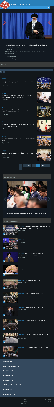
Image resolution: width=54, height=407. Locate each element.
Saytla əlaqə (48, 401)
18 (47, 166)
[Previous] (20, 165)
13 (24, 166)
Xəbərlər (6, 361)
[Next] (20, 168)
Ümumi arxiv (24, 403)
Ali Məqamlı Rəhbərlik (10, 385)
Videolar (6, 389)
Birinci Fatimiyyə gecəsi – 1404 (35, 293)
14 (29, 166)
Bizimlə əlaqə (7, 394)
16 (38, 166)
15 (34, 166)
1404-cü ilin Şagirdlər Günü (32, 280)
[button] (52, 7)
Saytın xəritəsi (48, 399)
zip (15, 59)
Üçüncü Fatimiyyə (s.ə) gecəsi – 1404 (36, 320)
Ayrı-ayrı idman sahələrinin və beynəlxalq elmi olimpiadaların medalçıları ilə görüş (27, 213)
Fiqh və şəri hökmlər (9, 366)
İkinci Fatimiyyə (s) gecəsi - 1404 (35, 307)
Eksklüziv (6, 371)
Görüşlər (4, 78)
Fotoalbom (6, 380)
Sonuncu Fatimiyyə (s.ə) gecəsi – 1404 (37, 347)
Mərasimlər (21, 239)
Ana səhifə (24, 399)
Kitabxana (6, 375)
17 (43, 166)
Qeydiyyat (25, 401)
